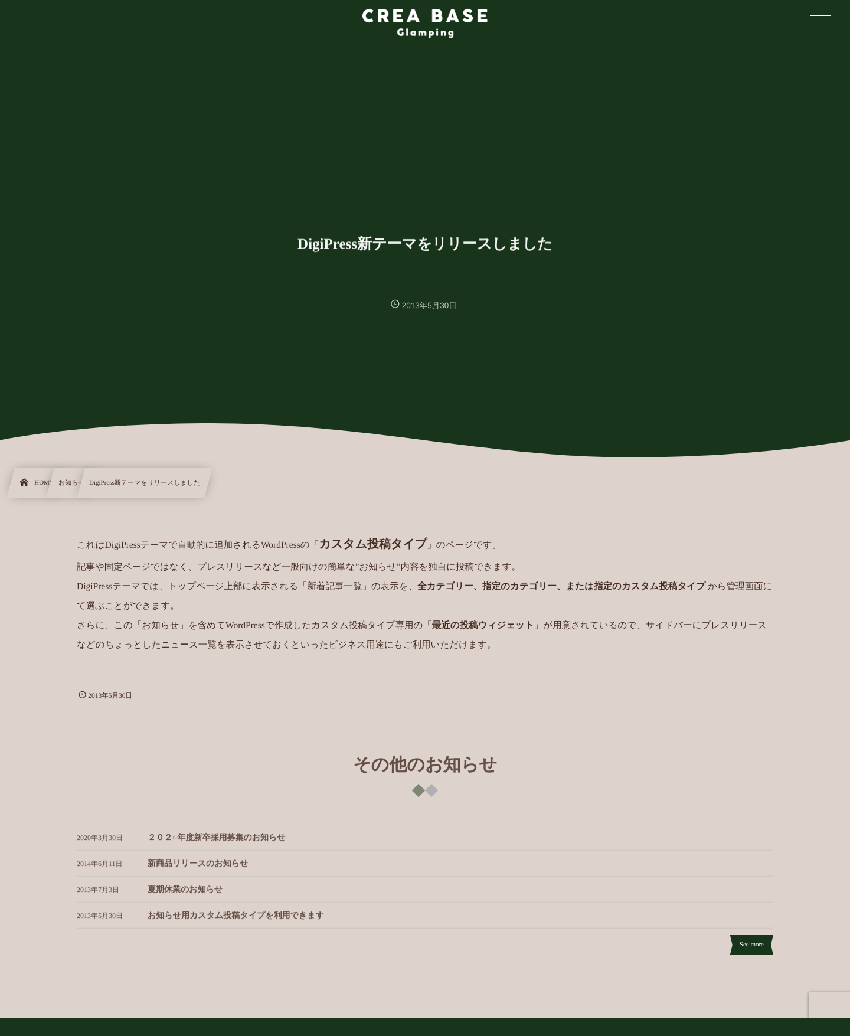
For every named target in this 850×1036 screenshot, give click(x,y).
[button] (819, 16)
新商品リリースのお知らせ (198, 867)
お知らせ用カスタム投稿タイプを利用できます (236, 919)
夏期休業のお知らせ (185, 893)
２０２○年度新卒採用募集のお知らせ (217, 841)
